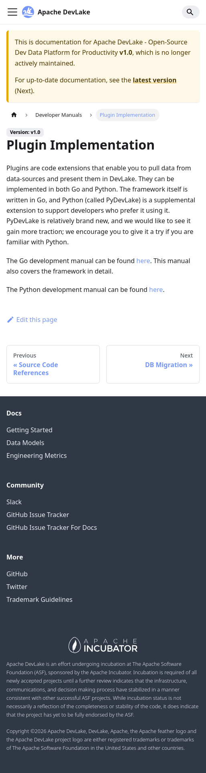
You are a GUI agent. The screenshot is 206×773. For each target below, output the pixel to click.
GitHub (17, 573)
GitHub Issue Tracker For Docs (51, 527)
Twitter (16, 586)
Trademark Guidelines (39, 599)
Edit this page (31, 319)
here (143, 260)
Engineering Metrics (36, 455)
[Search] (191, 12)
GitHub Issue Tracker (37, 514)
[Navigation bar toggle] (12, 12)
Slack (14, 501)
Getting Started (29, 429)
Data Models (25, 442)
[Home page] (14, 115)
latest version (154, 80)
